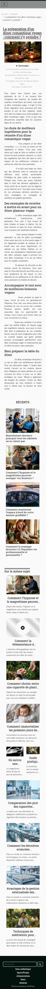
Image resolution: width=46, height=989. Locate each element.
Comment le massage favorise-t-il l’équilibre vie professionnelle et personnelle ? (21, 550)
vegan (17, 146)
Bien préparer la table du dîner (22, 87)
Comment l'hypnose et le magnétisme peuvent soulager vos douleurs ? (21, 475)
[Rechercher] (20, 964)
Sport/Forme (23, 972)
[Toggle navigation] (4, 4)
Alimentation (23, 976)
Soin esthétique (23, 969)
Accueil (4, 14)
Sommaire (23, 66)
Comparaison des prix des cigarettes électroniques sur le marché (23, 808)
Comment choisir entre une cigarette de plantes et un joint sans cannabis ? (23, 689)
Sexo (23, 979)
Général (14, 14)
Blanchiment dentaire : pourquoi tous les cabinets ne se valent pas (21, 438)
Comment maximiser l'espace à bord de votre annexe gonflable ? (20, 512)
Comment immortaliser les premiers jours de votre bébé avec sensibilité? (23, 732)
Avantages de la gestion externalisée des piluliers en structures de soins (23, 894)
